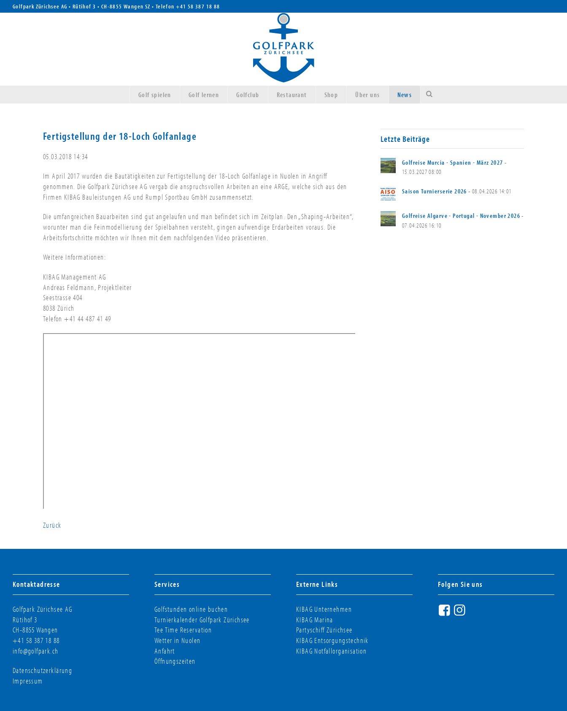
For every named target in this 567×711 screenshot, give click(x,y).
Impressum (28, 681)
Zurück (52, 525)
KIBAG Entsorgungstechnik (332, 640)
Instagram (460, 613)
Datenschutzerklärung (42, 670)
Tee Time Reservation (183, 630)
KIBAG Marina (314, 619)
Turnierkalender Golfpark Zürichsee (202, 619)
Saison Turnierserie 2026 (434, 191)
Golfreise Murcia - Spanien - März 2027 (452, 162)
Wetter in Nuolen (177, 640)
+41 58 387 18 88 (198, 6)
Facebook (445, 613)
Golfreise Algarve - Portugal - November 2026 (461, 216)
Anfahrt (164, 651)
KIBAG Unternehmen (324, 609)
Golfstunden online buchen (191, 609)
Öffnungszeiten (175, 661)
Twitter (475, 613)
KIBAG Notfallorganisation (331, 651)
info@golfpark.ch (36, 651)
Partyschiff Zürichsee (324, 630)
